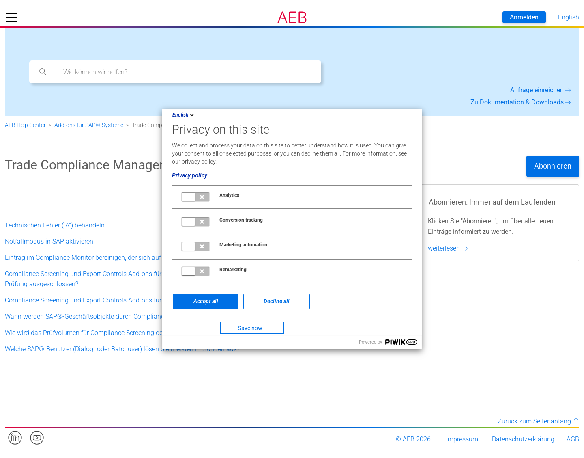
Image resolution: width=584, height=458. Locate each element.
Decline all (277, 301)
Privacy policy (189, 175)
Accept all (205, 301)
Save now (250, 328)
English (183, 115)
